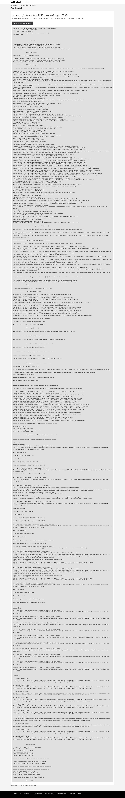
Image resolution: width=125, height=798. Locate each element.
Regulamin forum (37, 793)
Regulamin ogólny (49, 793)
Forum (27, 1)
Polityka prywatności (62, 793)
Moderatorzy (27, 793)
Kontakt (80, 793)
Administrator (17, 793)
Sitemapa (72, 793)
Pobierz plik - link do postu (22, 23)
